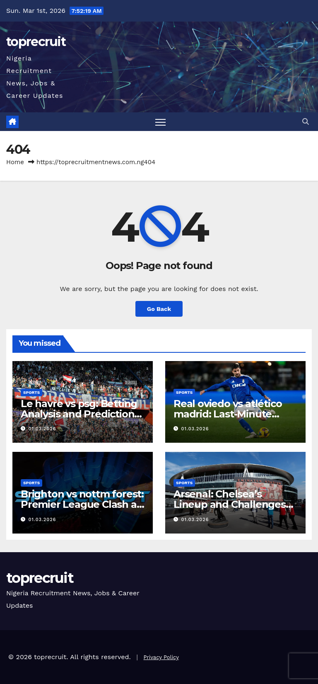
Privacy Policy (161, 657)
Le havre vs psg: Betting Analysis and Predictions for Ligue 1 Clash (80, 414)
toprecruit (35, 41)
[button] (305, 122)
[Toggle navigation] (160, 121)
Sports (31, 392)
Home (15, 162)
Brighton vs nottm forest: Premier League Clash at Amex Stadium (82, 504)
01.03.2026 (42, 429)
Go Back (159, 309)
